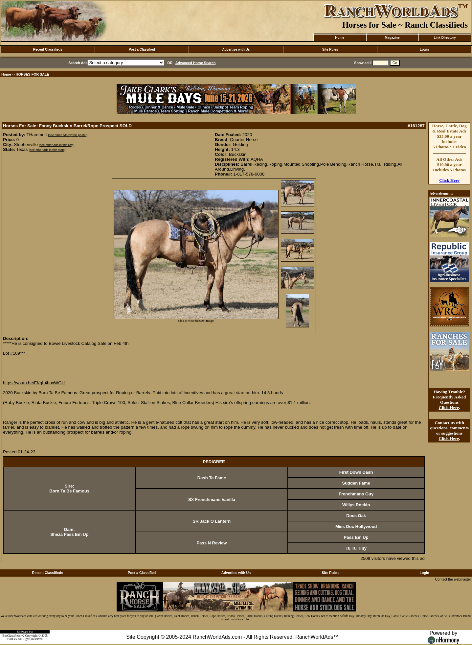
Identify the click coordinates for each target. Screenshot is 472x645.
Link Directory (445, 37)
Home (339, 37)
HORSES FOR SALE (32, 74)
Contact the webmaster (453, 579)
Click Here (449, 180)
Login (424, 49)
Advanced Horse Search (195, 63)
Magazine (392, 37)
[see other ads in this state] (47, 150)
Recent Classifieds (47, 49)
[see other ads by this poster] (68, 135)
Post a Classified (142, 49)
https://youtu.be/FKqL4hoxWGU (34, 382)
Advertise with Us (236, 49)
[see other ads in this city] (56, 145)
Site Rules (330, 49)
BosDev (12, 639)
